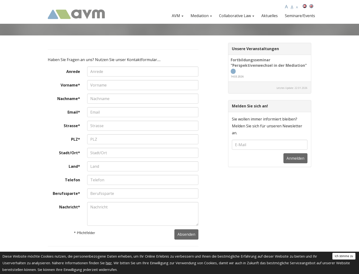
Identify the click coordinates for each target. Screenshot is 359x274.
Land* (74, 166)
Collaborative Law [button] (236, 15)
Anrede (73, 71)
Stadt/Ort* (69, 152)
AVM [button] (177, 15)
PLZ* (75, 139)
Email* (73, 112)
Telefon (72, 180)
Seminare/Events (300, 15)
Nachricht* (69, 207)
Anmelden (295, 158)
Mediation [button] (201, 15)
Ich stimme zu (344, 256)
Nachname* (68, 98)
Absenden (186, 234)
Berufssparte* (66, 193)
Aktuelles (269, 15)
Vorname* (70, 85)
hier (109, 262)
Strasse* (72, 125)
